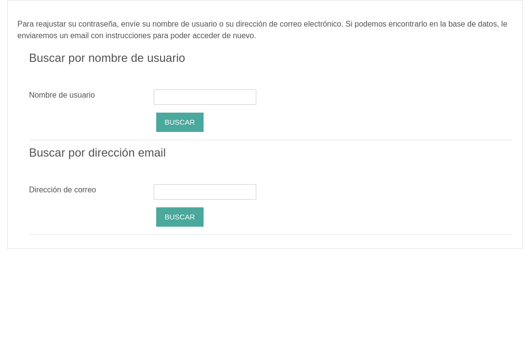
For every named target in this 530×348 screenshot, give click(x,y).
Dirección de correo (62, 190)
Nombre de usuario (62, 95)
